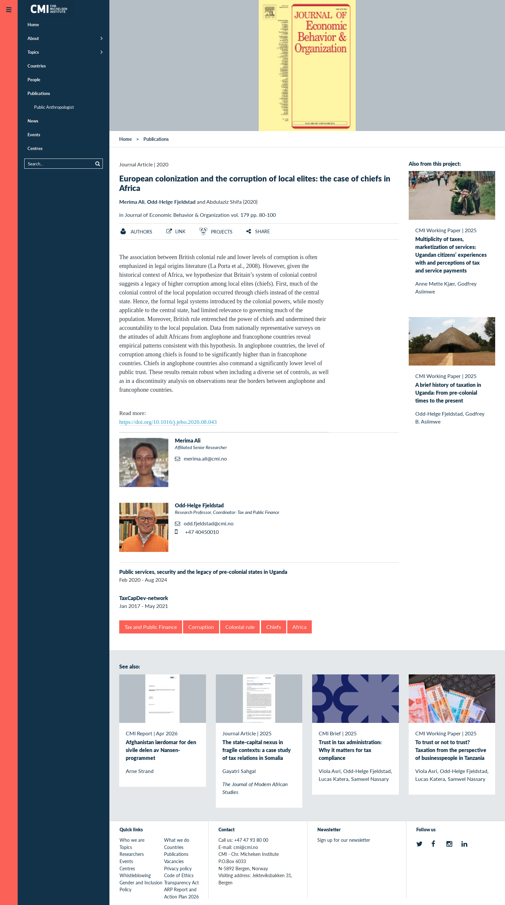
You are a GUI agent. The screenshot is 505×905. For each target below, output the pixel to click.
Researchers (132, 854)
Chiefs (273, 627)
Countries (37, 66)
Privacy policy (178, 868)
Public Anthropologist (54, 107)
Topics (33, 52)
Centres (35, 148)
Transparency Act (181, 882)
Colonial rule (239, 627)
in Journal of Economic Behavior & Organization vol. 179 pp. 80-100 (197, 214)
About (33, 38)
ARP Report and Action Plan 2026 (181, 893)
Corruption (201, 627)
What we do (176, 840)
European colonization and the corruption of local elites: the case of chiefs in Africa (254, 183)
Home (33, 24)
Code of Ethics (179, 875)
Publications (39, 93)
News (33, 121)
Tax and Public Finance (150, 627)
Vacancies (174, 861)
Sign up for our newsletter (343, 840)
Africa (299, 627)
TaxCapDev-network (143, 598)
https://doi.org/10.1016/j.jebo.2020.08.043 (168, 422)
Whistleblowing (135, 875)
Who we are (132, 840)
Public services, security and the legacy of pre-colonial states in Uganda (203, 571)
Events (34, 134)
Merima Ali (131, 201)
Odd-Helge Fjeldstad (171, 201)
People (34, 79)
